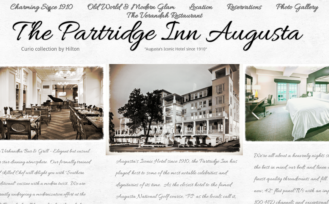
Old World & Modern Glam (130, 7)
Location (200, 7)
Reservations (244, 7)
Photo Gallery (296, 7)
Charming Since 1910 (41, 7)
